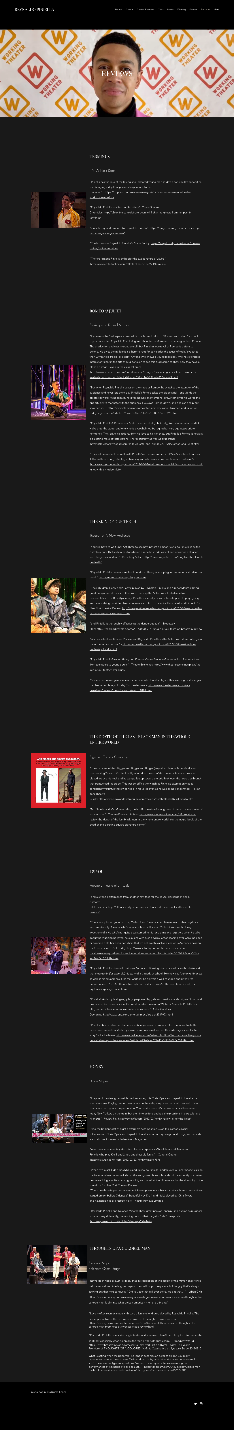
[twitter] (195, 1404)
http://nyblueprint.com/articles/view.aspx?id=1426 (121, 1221)
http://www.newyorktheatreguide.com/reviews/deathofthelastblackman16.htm (146, 799)
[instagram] (201, 1404)
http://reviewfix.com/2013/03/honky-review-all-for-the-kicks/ (154, 1118)
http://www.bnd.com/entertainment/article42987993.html (138, 1014)
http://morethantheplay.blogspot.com (122, 577)
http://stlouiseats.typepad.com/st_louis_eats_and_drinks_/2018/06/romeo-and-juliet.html (144, 443)
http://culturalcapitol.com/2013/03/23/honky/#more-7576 (125, 1159)
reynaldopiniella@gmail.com (48, 1392)
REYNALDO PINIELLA (34, 9)
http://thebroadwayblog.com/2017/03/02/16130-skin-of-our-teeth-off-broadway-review (149, 629)
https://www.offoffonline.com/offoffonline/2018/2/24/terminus (127, 264)
